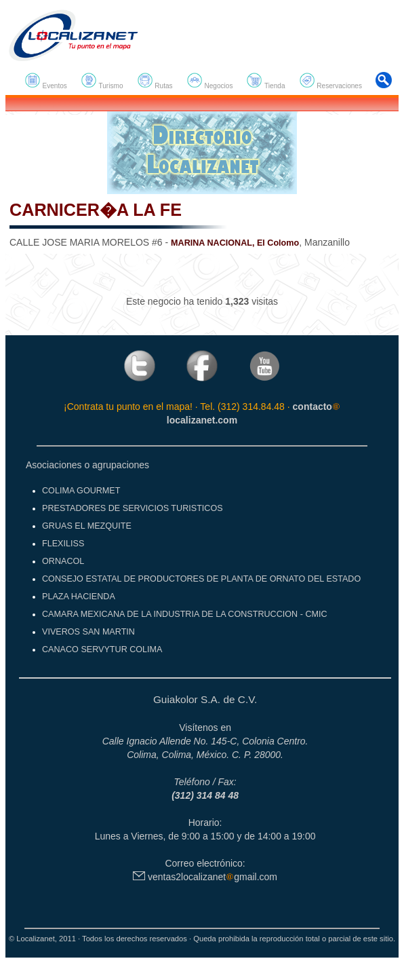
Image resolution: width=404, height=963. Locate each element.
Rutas (155, 81)
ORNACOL (63, 561)
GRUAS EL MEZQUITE (87, 526)
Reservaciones (330, 81)
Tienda (265, 81)
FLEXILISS (63, 543)
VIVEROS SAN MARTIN (88, 632)
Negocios (209, 81)
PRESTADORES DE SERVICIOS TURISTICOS (132, 508)
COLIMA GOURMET (81, 490)
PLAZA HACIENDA (78, 596)
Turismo (102, 81)
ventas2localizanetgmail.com (205, 876)
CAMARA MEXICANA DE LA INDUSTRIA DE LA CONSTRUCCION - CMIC (184, 614)
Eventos (45, 81)
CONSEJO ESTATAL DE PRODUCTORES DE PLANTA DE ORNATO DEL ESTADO (201, 579)
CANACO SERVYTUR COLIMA (102, 649)
